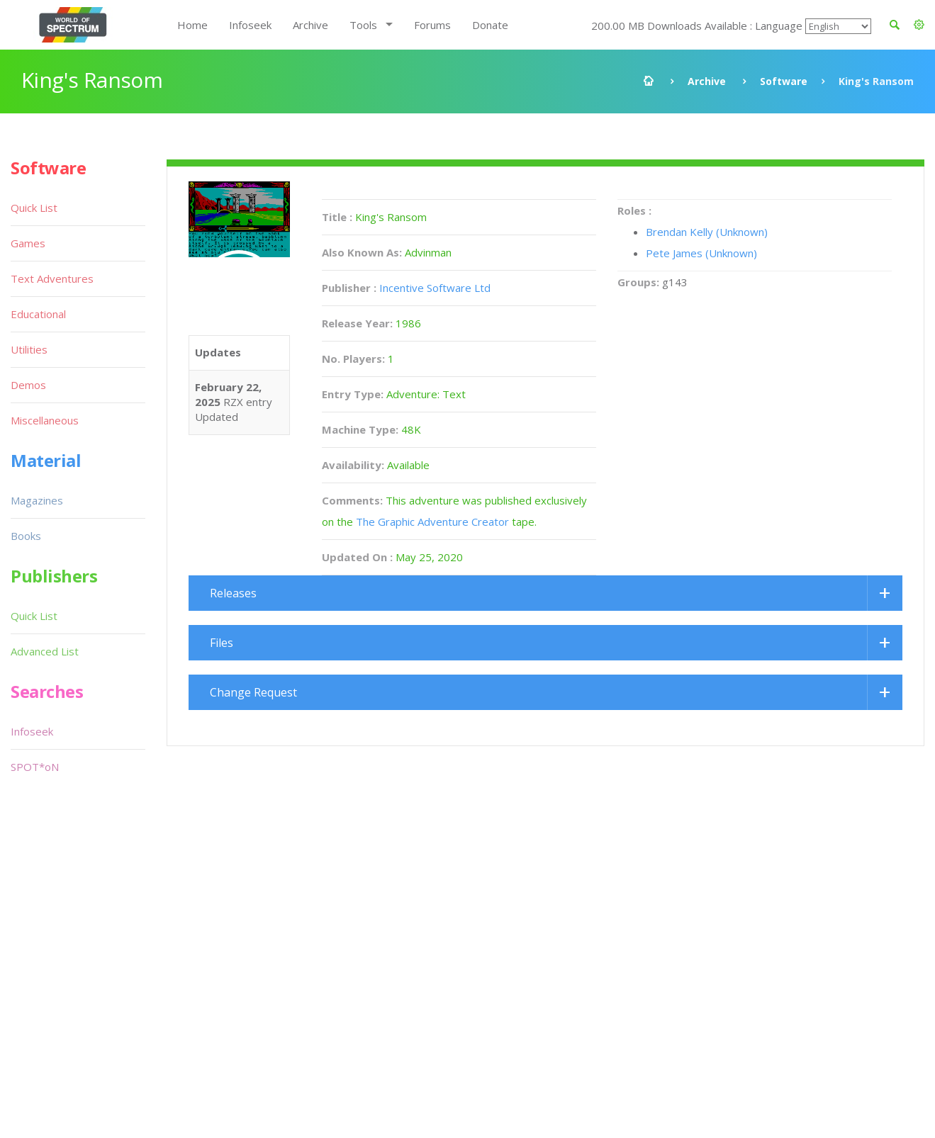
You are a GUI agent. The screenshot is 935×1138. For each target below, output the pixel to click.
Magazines (37, 500)
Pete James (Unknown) (701, 253)
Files (221, 642)
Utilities (29, 349)
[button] (919, 25)
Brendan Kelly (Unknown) (707, 232)
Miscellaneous (45, 420)
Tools (363, 25)
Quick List (34, 208)
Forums (432, 25)
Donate (490, 25)
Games (28, 243)
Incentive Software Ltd (435, 288)
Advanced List (45, 651)
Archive (310, 25)
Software (783, 81)
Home (192, 25)
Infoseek (250, 25)
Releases (233, 593)
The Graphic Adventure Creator (432, 521)
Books (26, 536)
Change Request (253, 692)
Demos (28, 385)
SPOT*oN (35, 767)
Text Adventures (52, 278)
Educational (38, 314)
